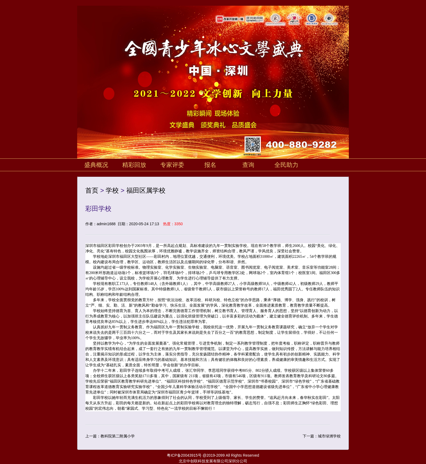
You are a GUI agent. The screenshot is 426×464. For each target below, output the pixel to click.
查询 (248, 164)
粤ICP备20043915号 (184, 455)
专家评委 (172, 164)
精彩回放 (134, 164)
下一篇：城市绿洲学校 (322, 436)
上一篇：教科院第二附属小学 (110, 436)
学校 (112, 190)
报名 (210, 164)
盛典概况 (96, 164)
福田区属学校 (145, 190)
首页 (91, 190)
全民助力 (286, 164)
